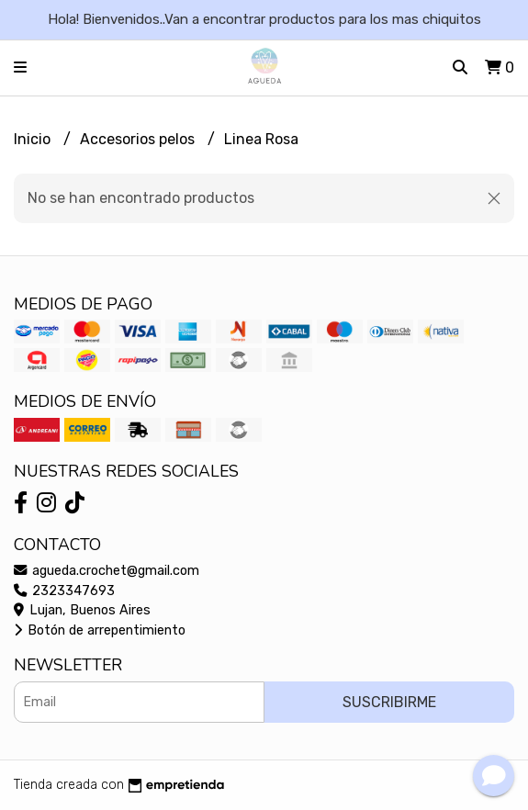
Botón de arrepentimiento (99, 630)
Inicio (34, 139)
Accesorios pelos (139, 139)
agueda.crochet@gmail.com (106, 571)
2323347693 (64, 591)
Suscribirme (389, 702)
